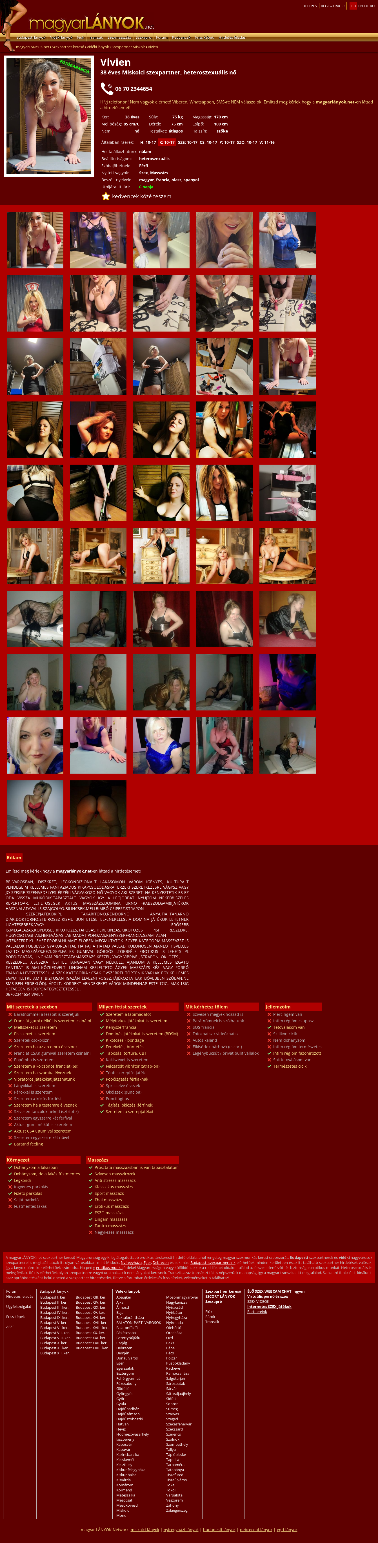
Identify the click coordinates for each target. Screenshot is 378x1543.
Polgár (171, 1358)
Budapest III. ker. (54, 1307)
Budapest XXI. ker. (91, 1337)
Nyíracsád (174, 1307)
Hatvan (122, 1424)
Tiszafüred (174, 1474)
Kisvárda (123, 1479)
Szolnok (172, 1439)
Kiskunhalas (126, 1474)
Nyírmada (174, 1322)
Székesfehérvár (179, 1424)
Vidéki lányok (61, 37)
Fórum (161, 37)
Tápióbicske (176, 1454)
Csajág (121, 1342)
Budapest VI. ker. (54, 1327)
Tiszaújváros (176, 1479)
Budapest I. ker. (53, 1297)
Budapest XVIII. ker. (92, 1327)
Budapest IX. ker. (54, 1317)
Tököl (170, 1490)
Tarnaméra (175, 1464)
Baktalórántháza (130, 1317)
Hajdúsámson (128, 1413)
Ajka (119, 1302)
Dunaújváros (127, 1358)
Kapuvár (123, 1449)
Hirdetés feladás (232, 37)
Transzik (96, 37)
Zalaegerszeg (177, 1510)
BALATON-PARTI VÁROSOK (138, 1322)
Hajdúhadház (127, 1408)
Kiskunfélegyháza (130, 1469)
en (360, 5)
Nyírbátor (174, 1312)
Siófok (171, 1398)
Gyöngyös (124, 1393)
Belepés (310, 5)
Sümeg (172, 1408)
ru (372, 5)
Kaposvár (124, 1444)
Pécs (170, 1353)
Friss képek (204, 37)
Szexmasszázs (119, 37)
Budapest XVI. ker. (91, 1317)
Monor (122, 1515)
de (366, 5)
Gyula (121, 1403)
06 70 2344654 (133, 88)
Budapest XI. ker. (54, 1347)
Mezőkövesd (127, 1505)
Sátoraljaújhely (178, 1393)
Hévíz (121, 1429)
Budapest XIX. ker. (91, 1307)
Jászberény (125, 1439)
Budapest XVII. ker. (91, 1322)
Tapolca (172, 1459)
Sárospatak (175, 1383)
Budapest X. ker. (53, 1342)
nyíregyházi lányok (181, 1529)
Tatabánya (175, 1469)
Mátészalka (125, 1495)
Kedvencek (181, 37)
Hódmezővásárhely (132, 1434)
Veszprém (174, 1500)
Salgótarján (175, 1378)
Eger (147, 1262)
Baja (119, 1312)
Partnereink (257, 1311)
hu (353, 5)
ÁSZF (10, 1326)
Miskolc (122, 1510)
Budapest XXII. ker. (91, 1342)
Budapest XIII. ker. (91, 1297)
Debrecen (161, 1262)
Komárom (124, 1484)
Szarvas (172, 1413)
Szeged (172, 1418)
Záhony (172, 1505)
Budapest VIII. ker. (55, 1337)
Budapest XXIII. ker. (92, 1347)
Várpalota (174, 1495)
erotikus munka (109, 1267)
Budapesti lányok (30, 37)
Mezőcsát (124, 1500)
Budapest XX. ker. (90, 1332)
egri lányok (287, 1529)
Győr (120, 1398)
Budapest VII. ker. (55, 1332)
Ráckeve (173, 1368)
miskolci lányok (145, 1529)
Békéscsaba (126, 1332)
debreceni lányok (256, 1529)
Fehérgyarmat (128, 1378)
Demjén (122, 1353)
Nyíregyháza (131, 1262)
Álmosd (122, 1307)
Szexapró (143, 37)
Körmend (124, 1490)
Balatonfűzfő (127, 1327)
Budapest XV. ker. (90, 1312)
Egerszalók (125, 1368)
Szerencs (173, 1434)
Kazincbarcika (127, 1454)
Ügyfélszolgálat (18, 1306)
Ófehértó (173, 1327)
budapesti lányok (219, 1529)
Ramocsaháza (177, 1373)
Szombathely (177, 1444)
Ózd (169, 1337)
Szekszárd (174, 1429)
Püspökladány (178, 1363)
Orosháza (174, 1332)
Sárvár (171, 1388)
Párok (210, 1316)
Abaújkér (123, 1297)
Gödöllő (123, 1388)
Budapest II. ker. (53, 1302)
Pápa (170, 1347)
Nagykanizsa (176, 1302)
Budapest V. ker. (53, 1322)
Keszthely (124, 1464)
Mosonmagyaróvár (182, 1297)
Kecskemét (125, 1459)
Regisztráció (333, 5)
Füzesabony (126, 1383)
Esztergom (125, 1373)
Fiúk (80, 37)
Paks (170, 1342)
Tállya (171, 1449)
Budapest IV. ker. (54, 1312)
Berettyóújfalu (128, 1337)
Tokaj (170, 1484)
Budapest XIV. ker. (91, 1302)
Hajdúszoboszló (129, 1418)
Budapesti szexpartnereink (212, 1262)
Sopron (172, 1403)
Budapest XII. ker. (55, 1353)
